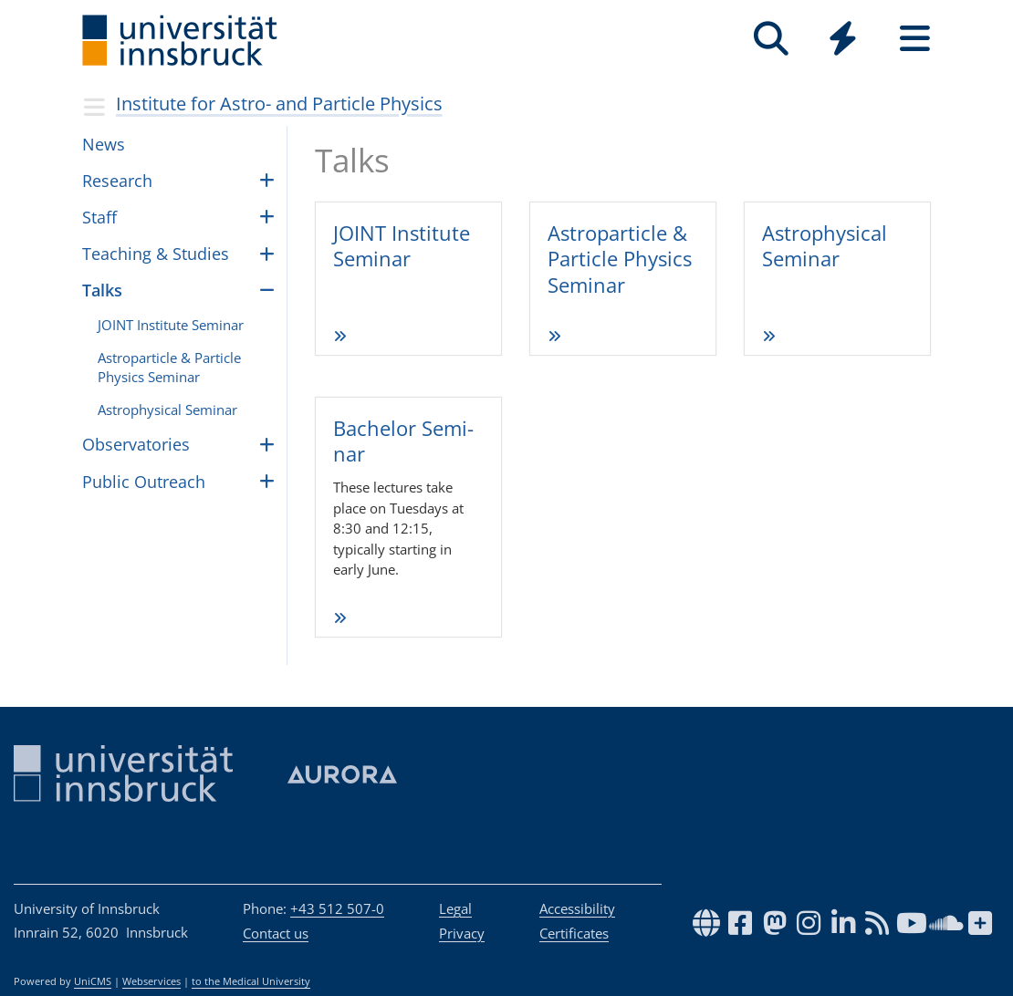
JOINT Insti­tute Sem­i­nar (171, 325)
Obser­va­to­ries (136, 444)
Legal (455, 908)
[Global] (843, 40)
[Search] (771, 39)
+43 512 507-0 (337, 908)
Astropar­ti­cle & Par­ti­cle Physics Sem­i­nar (169, 367)
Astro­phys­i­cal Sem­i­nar (167, 409)
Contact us (275, 933)
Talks (102, 290)
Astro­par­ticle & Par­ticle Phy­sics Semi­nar (620, 258)
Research (117, 181)
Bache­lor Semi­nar (403, 441)
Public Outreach (143, 482)
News (103, 144)
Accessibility (577, 908)
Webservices (151, 981)
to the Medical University (251, 981)
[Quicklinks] (843, 39)
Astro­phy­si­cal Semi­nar (824, 246)
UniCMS (92, 981)
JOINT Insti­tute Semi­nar (401, 246)
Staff (99, 217)
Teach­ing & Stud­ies (155, 254)
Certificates (574, 933)
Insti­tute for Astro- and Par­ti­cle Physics (279, 103)
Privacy (462, 933)
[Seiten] (915, 39)
